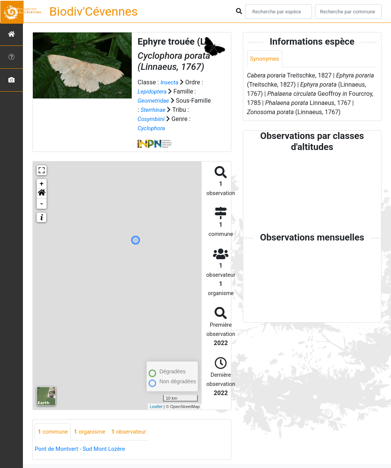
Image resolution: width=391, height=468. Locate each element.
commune (54, 432)
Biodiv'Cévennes (93, 11)
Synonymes (265, 59)
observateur (135, 432)
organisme (93, 432)
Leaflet (156, 406)
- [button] (42, 203)
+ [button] (42, 184)
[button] (42, 194)
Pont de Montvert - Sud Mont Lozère (83, 449)
